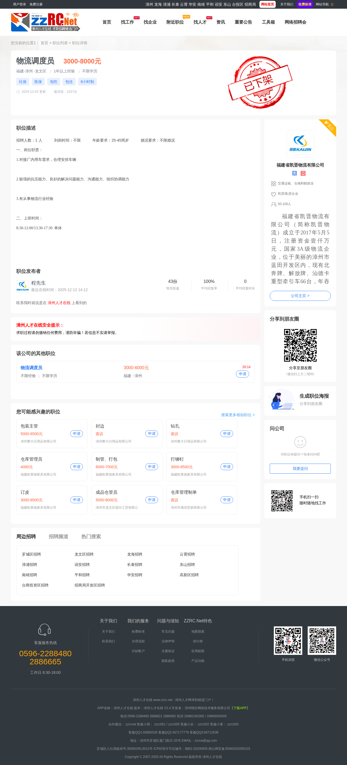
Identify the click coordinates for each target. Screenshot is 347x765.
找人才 (200, 22)
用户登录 (19, 4)
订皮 (25, 492)
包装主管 (29, 426)
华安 (192, 4)
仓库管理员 (31, 459)
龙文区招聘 (84, 554)
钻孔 (175, 426)
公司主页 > (300, 296)
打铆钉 (177, 459)
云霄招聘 (187, 554)
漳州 (149, 4)
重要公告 (243, 22)
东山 (227, 4)
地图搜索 (197, 631)
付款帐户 (138, 651)
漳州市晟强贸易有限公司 (189, 507)
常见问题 (168, 631)
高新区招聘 (189, 575)
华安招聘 (134, 575)
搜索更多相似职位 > (238, 415)
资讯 (220, 22)
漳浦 (167, 4)
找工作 (127, 22)
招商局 (250, 4)
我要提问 (300, 468)
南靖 (201, 4)
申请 (242, 374)
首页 (106, 22)
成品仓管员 (106, 492)
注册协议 (168, 651)
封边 (100, 426)
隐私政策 (168, 661)
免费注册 (36, 4)
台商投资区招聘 (35, 585)
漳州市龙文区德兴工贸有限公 (117, 507)
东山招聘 (187, 564)
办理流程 (138, 641)
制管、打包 (106, 459)
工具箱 (268, 22)
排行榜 (198, 641)
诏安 (218, 4)
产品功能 (197, 661)
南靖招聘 (29, 575)
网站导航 (322, 4)
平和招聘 (82, 575)
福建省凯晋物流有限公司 (300, 165)
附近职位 (175, 22)
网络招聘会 (295, 22)
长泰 (175, 4)
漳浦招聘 (29, 564)
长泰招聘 (134, 564)
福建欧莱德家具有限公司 (38, 474)
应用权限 (197, 651)
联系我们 (108, 641)
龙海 (158, 4)
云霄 (184, 4)
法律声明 (168, 641)
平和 (210, 4)
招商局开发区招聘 (90, 585)
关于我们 (286, 4)
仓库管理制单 (184, 492)
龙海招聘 (134, 554)
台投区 (237, 4)
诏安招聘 (82, 564)
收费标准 (138, 631)
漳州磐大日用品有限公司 (38, 441)
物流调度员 (31, 367)
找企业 (150, 22)
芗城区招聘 (31, 554)
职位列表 (60, 43)
